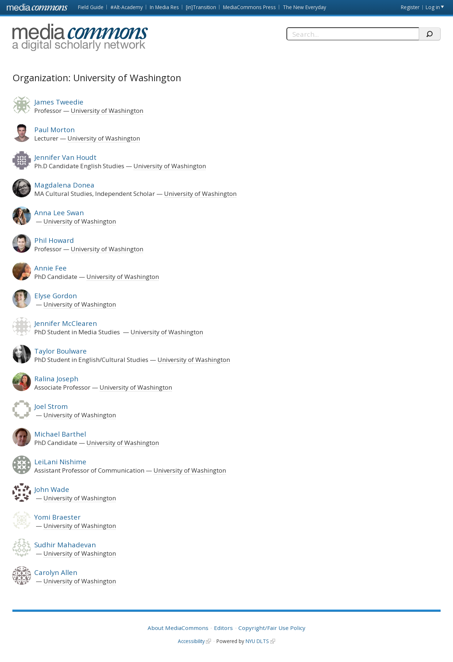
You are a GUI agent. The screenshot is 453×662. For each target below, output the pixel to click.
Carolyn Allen (55, 572)
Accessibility (191, 641)
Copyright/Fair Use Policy (271, 627)
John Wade (51, 489)
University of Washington (107, 110)
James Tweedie (58, 101)
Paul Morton (54, 129)
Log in (433, 7)
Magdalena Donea (64, 184)
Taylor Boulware (60, 350)
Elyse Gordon (55, 295)
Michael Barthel (60, 433)
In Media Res (164, 7)
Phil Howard (54, 240)
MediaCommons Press (249, 7)
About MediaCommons (178, 627)
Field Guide (91, 7)
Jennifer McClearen (65, 323)
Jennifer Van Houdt (65, 157)
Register (410, 7)
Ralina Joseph (56, 378)
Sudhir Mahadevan (65, 544)
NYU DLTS (257, 641)
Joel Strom (51, 406)
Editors (223, 627)
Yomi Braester (57, 516)
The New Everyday (304, 7)
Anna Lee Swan (59, 212)
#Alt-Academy (126, 7)
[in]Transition (201, 7)
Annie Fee (50, 267)
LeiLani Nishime (60, 461)
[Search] (352, 33)
